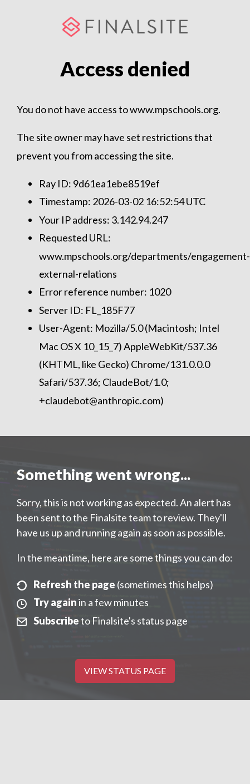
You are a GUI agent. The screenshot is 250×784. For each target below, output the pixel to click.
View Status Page (125, 670)
